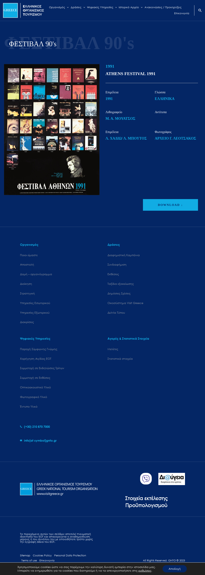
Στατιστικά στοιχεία (120, 359)
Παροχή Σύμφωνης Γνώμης (38, 349)
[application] (67, 7)
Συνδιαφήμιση (117, 264)
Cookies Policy (42, 555)
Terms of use (29, 560)
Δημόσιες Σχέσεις (119, 293)
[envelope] (38, 440)
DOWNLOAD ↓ (170, 204)
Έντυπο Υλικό (28, 406)
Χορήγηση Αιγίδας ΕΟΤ (35, 359)
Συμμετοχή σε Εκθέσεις (35, 378)
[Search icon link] (200, 11)
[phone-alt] (35, 426)
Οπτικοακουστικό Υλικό (35, 387)
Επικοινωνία (46, 560)
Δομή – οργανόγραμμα (36, 274)
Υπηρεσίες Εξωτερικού (34, 312)
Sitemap (25, 555)
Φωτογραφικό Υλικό (33, 397)
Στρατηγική (27, 293)
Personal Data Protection (70, 555)
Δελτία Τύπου (116, 312)
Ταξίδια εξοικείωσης (121, 284)
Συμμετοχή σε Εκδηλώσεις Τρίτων (42, 368)
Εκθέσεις (113, 274)
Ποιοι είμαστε (29, 255)
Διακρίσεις (27, 322)
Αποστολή (27, 264)
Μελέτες (113, 349)
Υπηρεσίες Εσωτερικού (35, 303)
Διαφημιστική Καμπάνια (124, 255)
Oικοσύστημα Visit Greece (125, 303)
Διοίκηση (26, 284)
